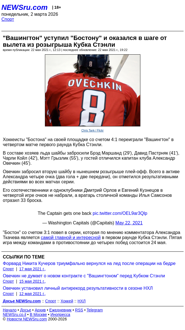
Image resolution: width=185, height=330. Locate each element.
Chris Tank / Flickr (92, 130)
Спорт (7, 19)
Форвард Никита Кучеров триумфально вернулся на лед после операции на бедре (89, 263)
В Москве (38, 314)
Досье (25, 310)
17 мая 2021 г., (32, 269)
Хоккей (67, 301)
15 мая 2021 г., (32, 281)
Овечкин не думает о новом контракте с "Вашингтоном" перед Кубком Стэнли (84, 275)
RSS (79, 310)
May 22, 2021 (129, 222)
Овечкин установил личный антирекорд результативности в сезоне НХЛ (78, 288)
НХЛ (81, 301)
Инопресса (60, 314)
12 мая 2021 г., (32, 293)
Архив (40, 310)
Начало (10, 310)
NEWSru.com (24, 7)
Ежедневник (60, 310)
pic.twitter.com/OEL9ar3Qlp (120, 213)
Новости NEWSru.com (27, 319)
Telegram (95, 310)
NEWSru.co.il (14, 314)
